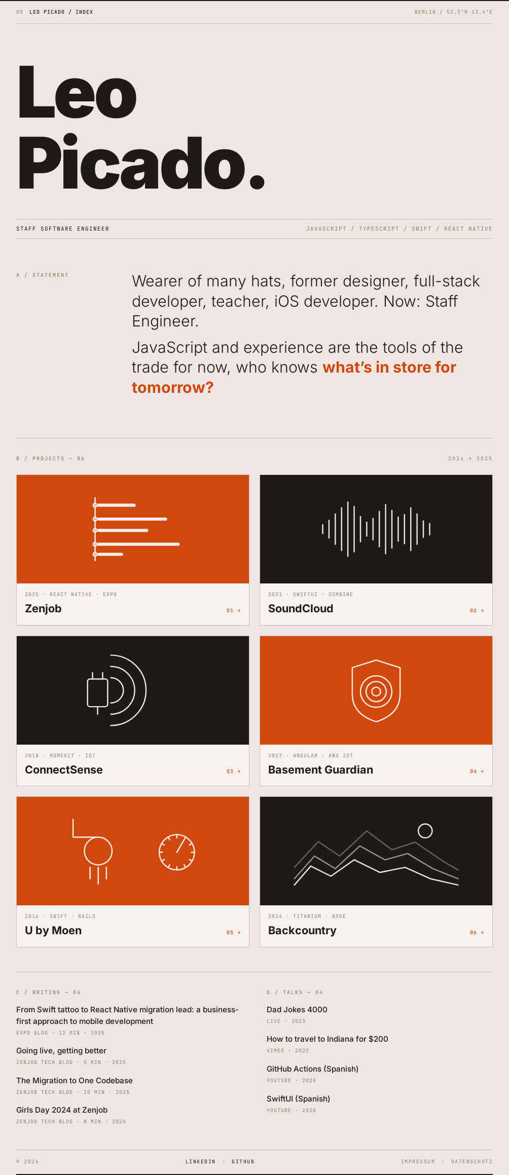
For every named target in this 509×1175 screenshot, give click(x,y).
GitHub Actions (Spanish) (313, 1069)
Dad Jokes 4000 (297, 1009)
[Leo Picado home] (54, 12)
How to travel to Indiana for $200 (327, 1039)
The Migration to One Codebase (74, 1080)
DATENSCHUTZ (472, 1161)
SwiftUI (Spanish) (299, 1099)
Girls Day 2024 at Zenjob (61, 1110)
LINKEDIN (201, 1161)
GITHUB (243, 1161)
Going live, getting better (61, 1050)
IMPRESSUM (418, 1161)
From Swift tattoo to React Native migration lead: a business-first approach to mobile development (127, 1015)
